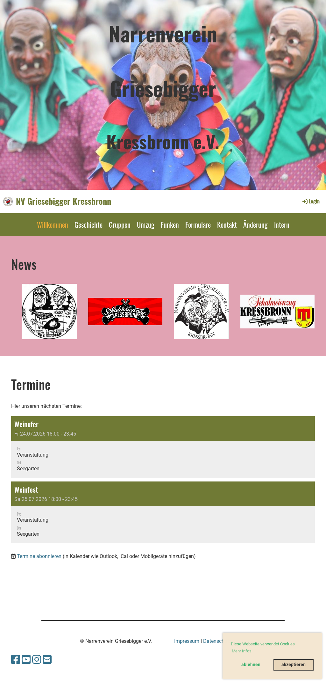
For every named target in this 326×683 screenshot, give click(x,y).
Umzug (145, 224)
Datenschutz (217, 641)
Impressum (186, 641)
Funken (170, 224)
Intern (281, 224)
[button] (163, 447)
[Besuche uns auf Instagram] (36, 660)
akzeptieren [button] (293, 664)
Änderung (255, 224)
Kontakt (227, 224)
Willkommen (52, 224)
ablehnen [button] (250, 664)
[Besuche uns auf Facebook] (15, 660)
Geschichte (88, 224)
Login (310, 201)
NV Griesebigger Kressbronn (63, 201)
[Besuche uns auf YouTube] (26, 660)
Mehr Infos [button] (242, 651)
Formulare (198, 224)
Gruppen (120, 224)
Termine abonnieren (39, 556)
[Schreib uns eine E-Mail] (47, 660)
